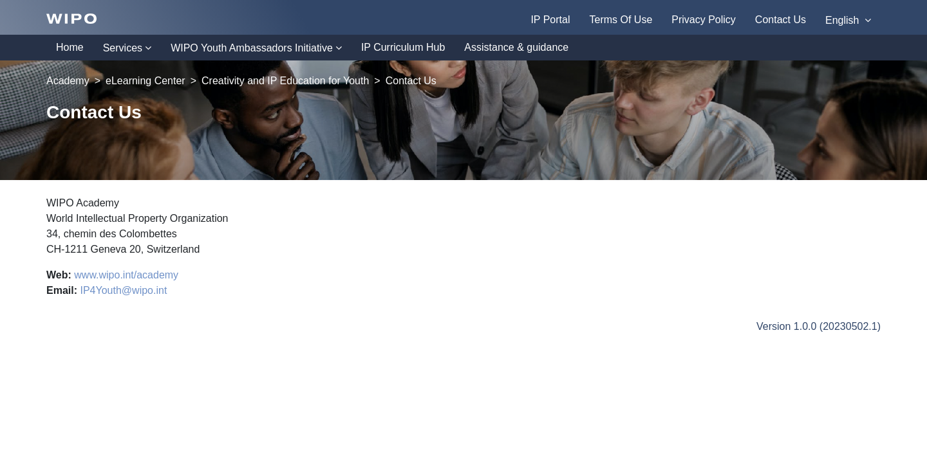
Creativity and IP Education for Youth (285, 80)
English (843, 20)
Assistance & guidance (516, 47)
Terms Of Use (620, 19)
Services (122, 47)
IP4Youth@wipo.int (123, 290)
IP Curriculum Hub (403, 47)
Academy (67, 80)
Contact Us (780, 19)
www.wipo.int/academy (126, 274)
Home (70, 47)
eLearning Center (145, 80)
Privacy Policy (703, 19)
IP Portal (550, 19)
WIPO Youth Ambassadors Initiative (252, 47)
